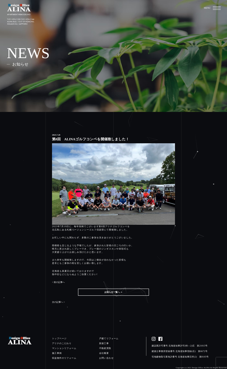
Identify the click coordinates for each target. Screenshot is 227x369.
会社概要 (104, 353)
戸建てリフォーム (109, 338)
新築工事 (104, 343)
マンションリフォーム (64, 348)
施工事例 (57, 353)
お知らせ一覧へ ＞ (113, 292)
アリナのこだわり (61, 343)
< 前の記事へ (58, 282)
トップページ (59, 338)
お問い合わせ (106, 358)
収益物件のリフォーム (64, 358)
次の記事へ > (58, 302)
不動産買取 (105, 348)
